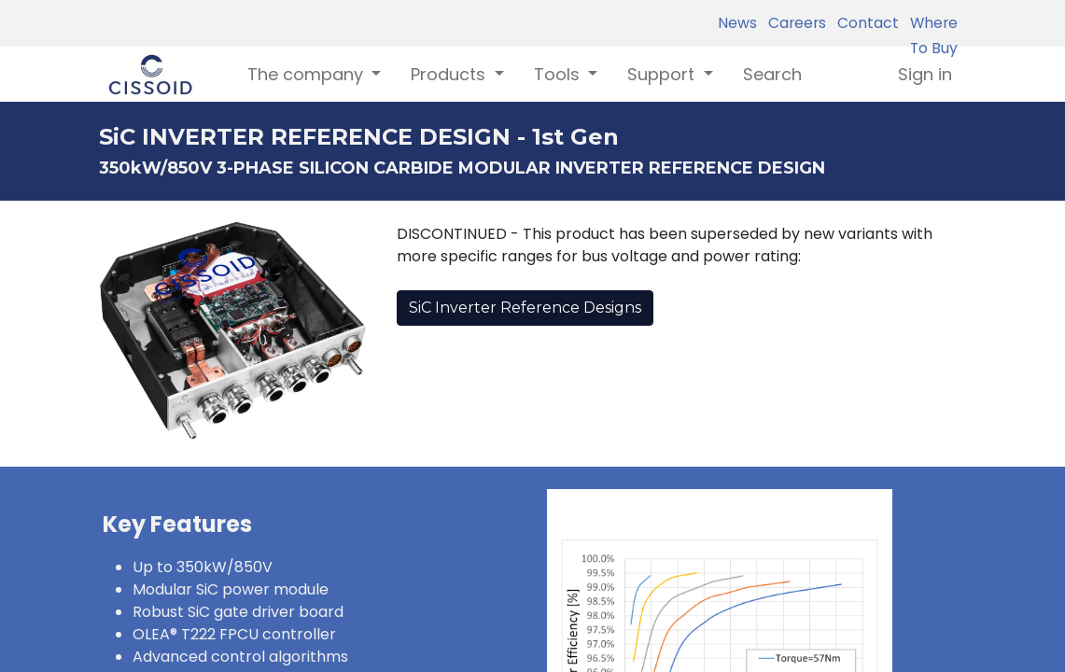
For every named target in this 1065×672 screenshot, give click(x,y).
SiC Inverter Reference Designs (525, 307)
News (737, 23)
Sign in (925, 74)
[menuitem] (772, 74)
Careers (793, 23)
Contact (864, 23)
